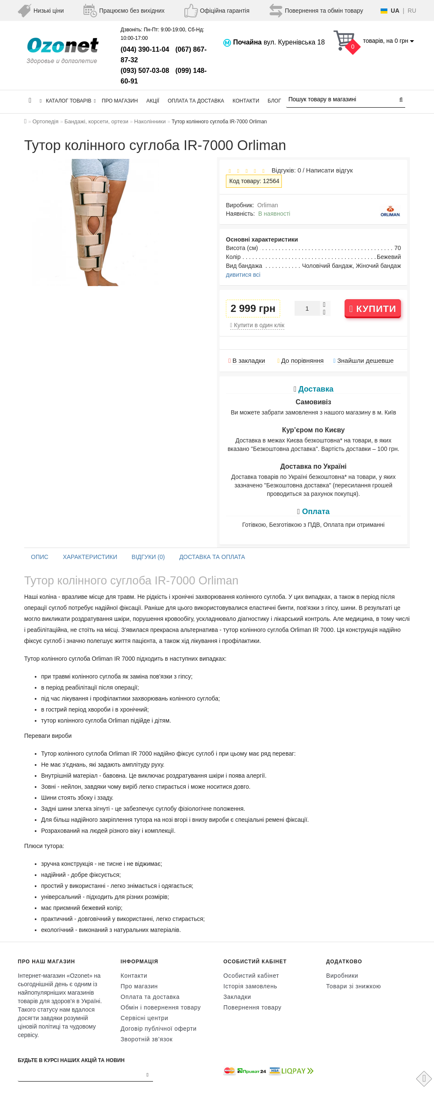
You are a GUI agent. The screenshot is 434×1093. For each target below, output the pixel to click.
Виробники (342, 975)
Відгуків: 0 (284, 170)
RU (412, 10)
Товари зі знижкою (353, 986)
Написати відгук (329, 170)
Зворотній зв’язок (147, 1039)
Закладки (237, 996)
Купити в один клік (257, 325)
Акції (152, 101)
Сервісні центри (144, 1018)
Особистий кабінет (251, 975)
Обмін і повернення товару (161, 1007)
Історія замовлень (250, 986)
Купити (372, 308)
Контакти (246, 101)
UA (395, 10)
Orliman (267, 205)
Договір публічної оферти (159, 1028)
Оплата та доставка (196, 101)
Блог (274, 101)
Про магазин (120, 101)
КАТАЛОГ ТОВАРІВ (68, 101)
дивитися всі (243, 274)
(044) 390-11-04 (145, 49)
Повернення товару (252, 1007)
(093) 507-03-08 (145, 70)
